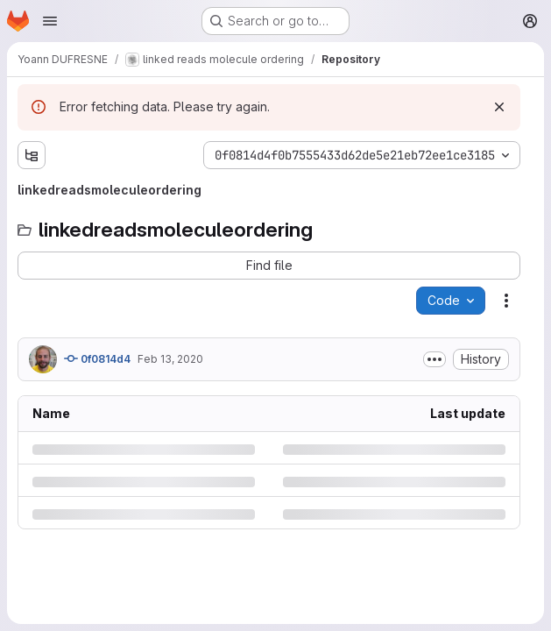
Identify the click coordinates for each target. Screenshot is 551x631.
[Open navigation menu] (50, 21)
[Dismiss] (499, 106)
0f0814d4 (97, 358)
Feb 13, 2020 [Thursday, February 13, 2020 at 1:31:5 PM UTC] (170, 358)
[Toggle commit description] (434, 359)
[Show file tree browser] (32, 155)
